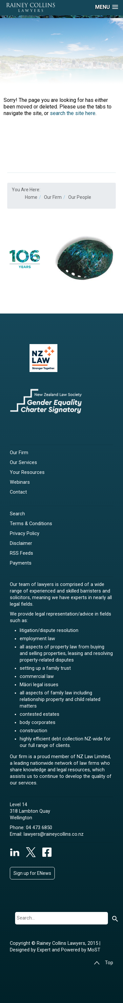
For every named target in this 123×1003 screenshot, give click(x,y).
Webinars (20, 482)
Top (103, 963)
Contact (18, 492)
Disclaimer (21, 543)
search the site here (72, 113)
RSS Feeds (21, 553)
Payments (20, 563)
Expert (44, 950)
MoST (94, 950)
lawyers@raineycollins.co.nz (54, 834)
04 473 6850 (39, 827)
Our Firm (19, 452)
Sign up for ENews (32, 873)
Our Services (23, 462)
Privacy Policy (24, 533)
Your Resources (27, 472)
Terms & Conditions (31, 523)
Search (17, 514)
